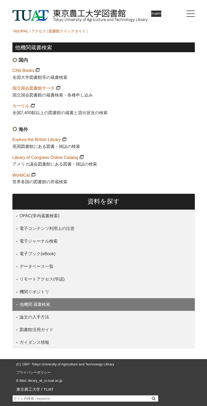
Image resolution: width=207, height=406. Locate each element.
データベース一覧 (35, 266)
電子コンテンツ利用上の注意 (46, 228)
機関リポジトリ (33, 291)
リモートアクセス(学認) (41, 279)
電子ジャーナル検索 (37, 241)
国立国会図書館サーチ (33, 88)
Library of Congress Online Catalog (45, 157)
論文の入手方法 (33, 317)
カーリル (20, 106)
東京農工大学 (28, 389)
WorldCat (21, 175)
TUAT (48, 389)
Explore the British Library (36, 139)
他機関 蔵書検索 (34, 304)
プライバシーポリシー (33, 372)
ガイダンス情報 (33, 342)
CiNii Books (23, 70)
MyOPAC (21, 31)
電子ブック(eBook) (36, 254)
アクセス (38, 31)
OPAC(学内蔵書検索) (38, 216)
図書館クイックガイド (67, 31)
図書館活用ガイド (35, 329)
